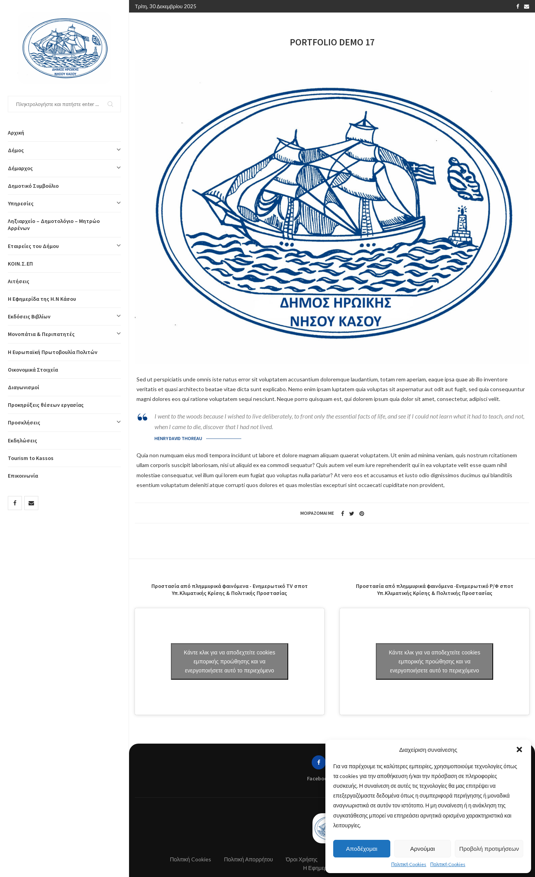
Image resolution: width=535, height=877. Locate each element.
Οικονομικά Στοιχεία (33, 369)
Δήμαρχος (64, 168)
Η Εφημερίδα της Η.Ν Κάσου (42, 298)
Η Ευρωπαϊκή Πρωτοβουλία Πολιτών (52, 352)
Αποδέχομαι (361, 848)
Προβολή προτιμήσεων (489, 848)
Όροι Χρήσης (302, 859)
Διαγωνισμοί (23, 387)
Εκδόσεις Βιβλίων (64, 316)
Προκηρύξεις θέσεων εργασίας (46, 404)
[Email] (31, 503)
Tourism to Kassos (31, 458)
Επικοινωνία (23, 475)
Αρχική (16, 132)
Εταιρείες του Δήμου (64, 246)
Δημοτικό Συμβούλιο (33, 185)
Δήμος (64, 150)
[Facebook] (15, 503)
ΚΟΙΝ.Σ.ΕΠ (20, 263)
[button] (519, 749)
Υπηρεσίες (64, 203)
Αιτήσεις (18, 281)
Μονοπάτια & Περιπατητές (64, 334)
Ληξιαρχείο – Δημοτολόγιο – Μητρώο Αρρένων (54, 224)
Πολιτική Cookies (408, 864)
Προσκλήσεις (64, 422)
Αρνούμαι (422, 848)
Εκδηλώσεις (22, 440)
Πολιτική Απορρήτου (248, 859)
